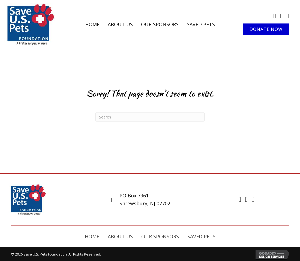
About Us (120, 236)
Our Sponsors (160, 236)
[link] (92, 24)
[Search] (150, 116)
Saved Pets (201, 236)
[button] (266, 29)
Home (92, 236)
